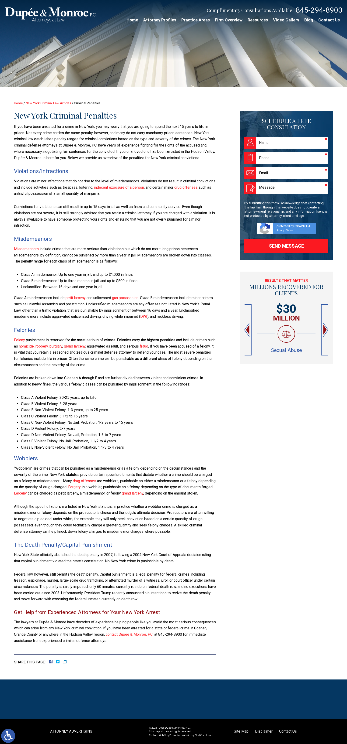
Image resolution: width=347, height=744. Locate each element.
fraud (144, 346)
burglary (55, 346)
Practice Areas (195, 19)
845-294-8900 (319, 10)
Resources (258, 19)
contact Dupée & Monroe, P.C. (129, 634)
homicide (26, 346)
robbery (41, 346)
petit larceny (76, 298)
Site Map (241, 731)
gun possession (125, 298)
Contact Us (329, 19)
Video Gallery (286, 19)
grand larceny (74, 346)
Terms (289, 230)
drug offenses (186, 187)
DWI (143, 316)
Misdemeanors (26, 249)
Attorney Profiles (159, 19)
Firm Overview (228, 19)
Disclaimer (264, 731)
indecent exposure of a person (119, 187)
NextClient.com (204, 735)
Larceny (20, 493)
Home (132, 19)
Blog (308, 19)
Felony (19, 340)
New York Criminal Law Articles (48, 103)
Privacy (280, 230)
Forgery (74, 487)
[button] (247, 330)
